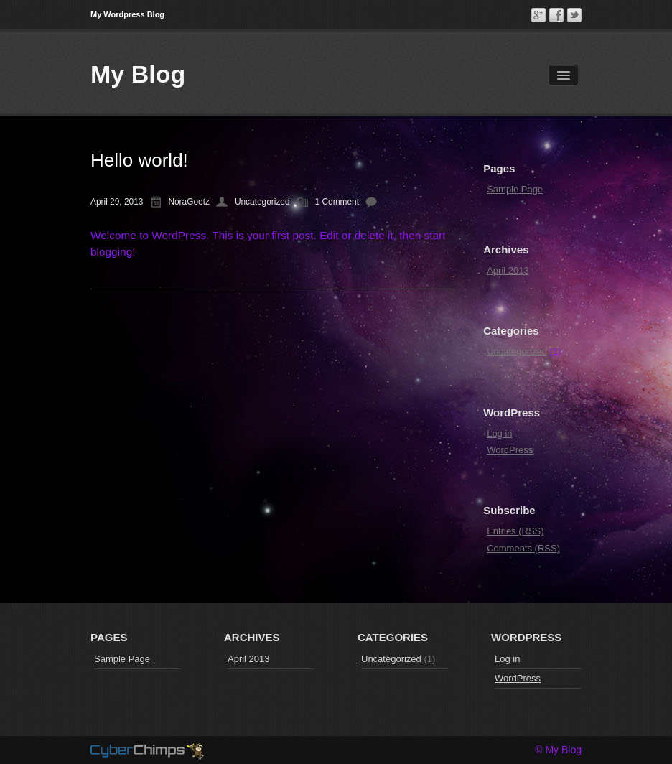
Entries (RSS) (515, 531)
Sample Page (515, 189)
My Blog (137, 74)
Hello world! (139, 160)
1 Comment (337, 202)
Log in (499, 433)
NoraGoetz (189, 202)
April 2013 (508, 270)
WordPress (510, 449)
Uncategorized (262, 202)
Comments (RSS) (523, 548)
